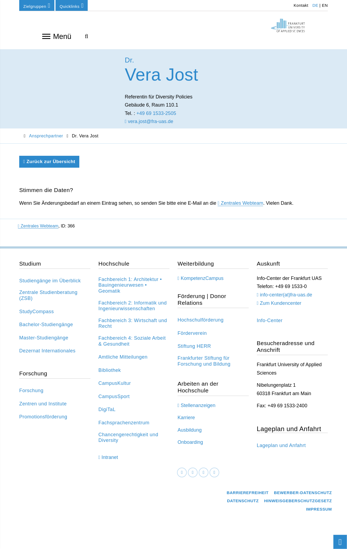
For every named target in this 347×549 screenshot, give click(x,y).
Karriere (186, 421)
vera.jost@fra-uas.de (149, 125)
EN (325, 5)
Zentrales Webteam (242, 207)
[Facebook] (182, 476)
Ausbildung (190, 433)
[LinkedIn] (192, 476)
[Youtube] (214, 476)
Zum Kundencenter (280, 307)
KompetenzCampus (202, 282)
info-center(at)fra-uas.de (286, 298)
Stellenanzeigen (198, 409)
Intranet (110, 461)
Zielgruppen (36, 5)
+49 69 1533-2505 (156, 117)
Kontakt (300, 5)
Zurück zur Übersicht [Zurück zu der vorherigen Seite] (49, 165)
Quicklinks (71, 5)
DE (315, 5)
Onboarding (190, 446)
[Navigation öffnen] (46, 36)
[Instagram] (203, 476)
